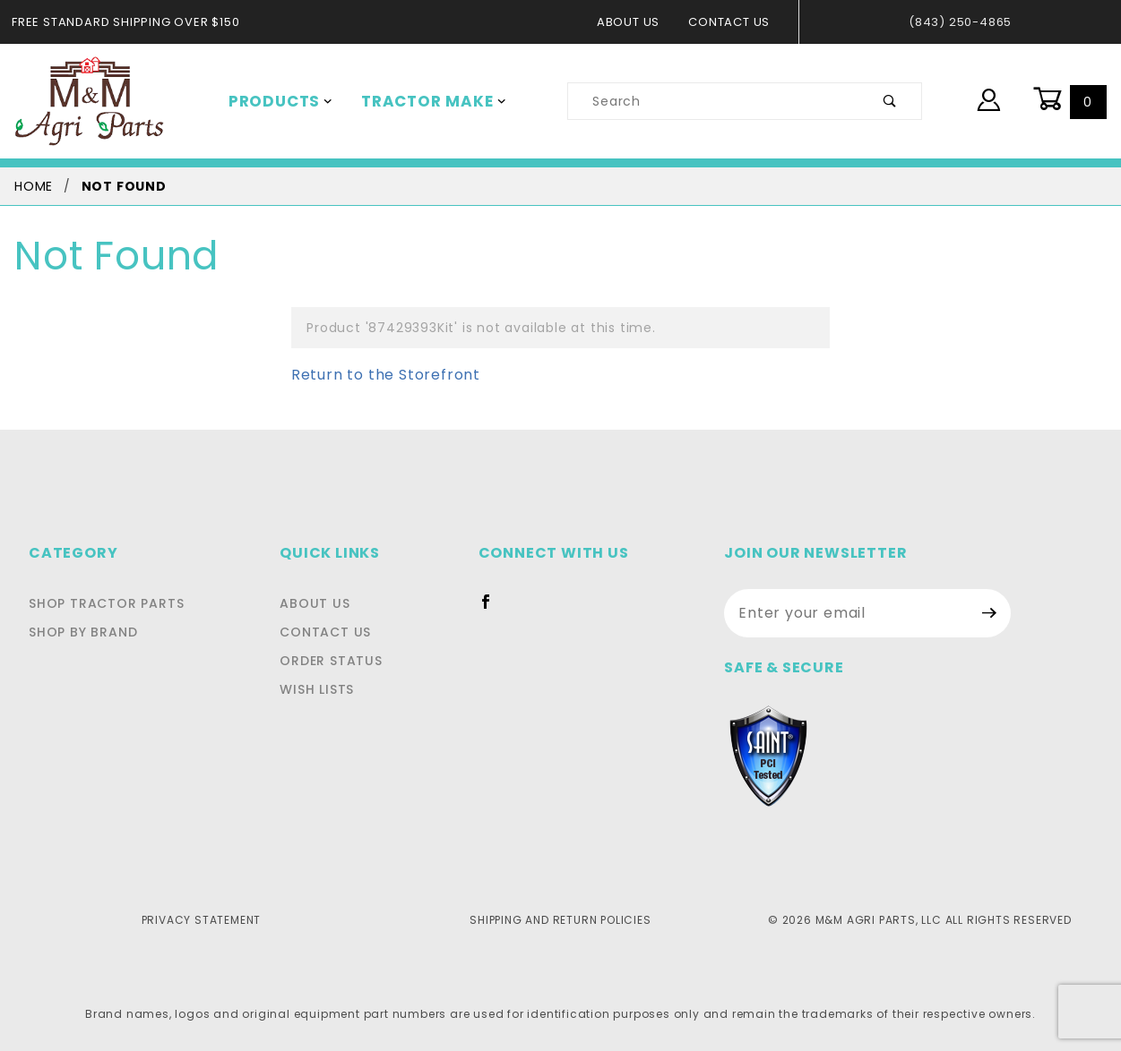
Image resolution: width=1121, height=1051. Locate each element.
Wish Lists (325, 689)
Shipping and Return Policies (560, 919)
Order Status (336, 661)
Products (277, 101)
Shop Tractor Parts (102, 603)
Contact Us (734, 22)
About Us (638, 22)
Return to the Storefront (374, 374)
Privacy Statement (201, 919)
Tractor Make (420, 101)
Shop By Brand (81, 632)
